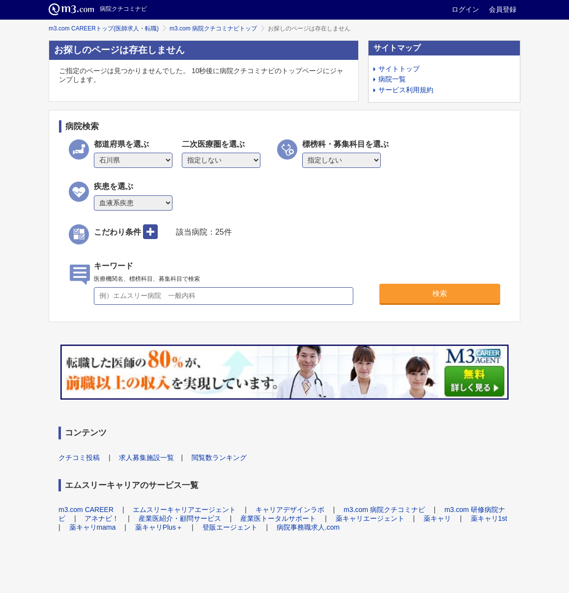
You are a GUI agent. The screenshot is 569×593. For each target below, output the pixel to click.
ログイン (465, 9)
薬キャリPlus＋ (159, 527)
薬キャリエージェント (370, 518)
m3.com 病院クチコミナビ (384, 509)
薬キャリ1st (489, 518)
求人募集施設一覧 (146, 457)
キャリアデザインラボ (290, 509)
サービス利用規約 (405, 90)
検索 (439, 293)
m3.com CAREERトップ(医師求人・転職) (104, 28)
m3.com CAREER (86, 509)
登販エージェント (229, 527)
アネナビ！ (102, 518)
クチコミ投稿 (79, 457)
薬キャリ (437, 518)
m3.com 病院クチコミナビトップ (213, 28)
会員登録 (502, 9)
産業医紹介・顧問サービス (180, 518)
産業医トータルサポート (278, 518)
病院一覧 (392, 79)
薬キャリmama (92, 527)
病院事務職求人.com (308, 527)
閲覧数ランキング (219, 457)
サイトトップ (399, 69)
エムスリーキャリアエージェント (184, 509)
